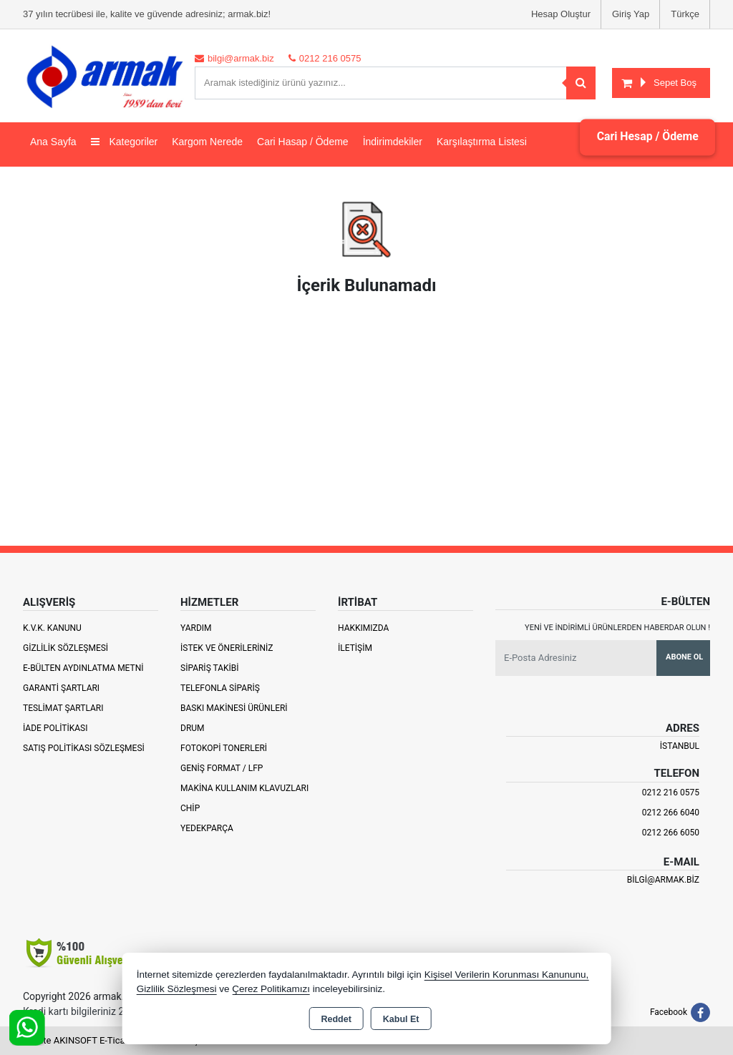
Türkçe (685, 14)
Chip (190, 808)
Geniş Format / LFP (221, 768)
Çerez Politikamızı (271, 988)
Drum (192, 728)
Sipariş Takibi (209, 668)
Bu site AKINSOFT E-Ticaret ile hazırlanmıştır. (115, 1040)
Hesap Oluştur (561, 14)
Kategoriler (124, 141)
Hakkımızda (363, 628)
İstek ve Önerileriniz (226, 648)
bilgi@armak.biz (663, 880)
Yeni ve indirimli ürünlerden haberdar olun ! (617, 627)
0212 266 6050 (670, 833)
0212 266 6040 (670, 813)
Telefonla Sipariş (220, 688)
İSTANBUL (679, 746)
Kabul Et (401, 1019)
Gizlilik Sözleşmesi (65, 648)
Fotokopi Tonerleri (223, 748)
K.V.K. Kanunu (52, 628)
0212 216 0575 (670, 792)
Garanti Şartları (61, 688)
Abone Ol (684, 657)
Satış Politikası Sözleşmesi (84, 748)
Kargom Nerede (207, 141)
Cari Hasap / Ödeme (303, 141)
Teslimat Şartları (63, 708)
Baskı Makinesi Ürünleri (234, 708)
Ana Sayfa (53, 141)
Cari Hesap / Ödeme (646, 137)
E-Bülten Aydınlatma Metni (83, 668)
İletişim (355, 648)
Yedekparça (206, 828)
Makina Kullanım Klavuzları (244, 788)
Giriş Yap (630, 14)
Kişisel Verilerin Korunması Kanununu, (506, 974)
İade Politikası (55, 728)
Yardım (196, 628)
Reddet (336, 1019)
